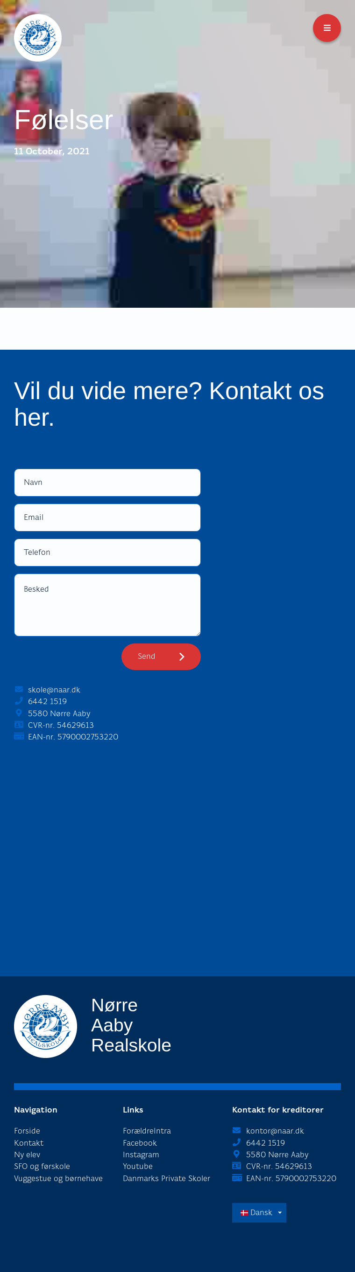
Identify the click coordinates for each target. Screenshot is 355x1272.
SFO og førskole (42, 1166)
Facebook (140, 1143)
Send (147, 656)
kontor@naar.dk (275, 1131)
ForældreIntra (147, 1131)
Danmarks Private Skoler (166, 1178)
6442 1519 (47, 701)
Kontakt (28, 1143)
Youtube (138, 1166)
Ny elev (27, 1154)
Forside (27, 1131)
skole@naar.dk (54, 689)
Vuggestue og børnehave (58, 1178)
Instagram (141, 1154)
